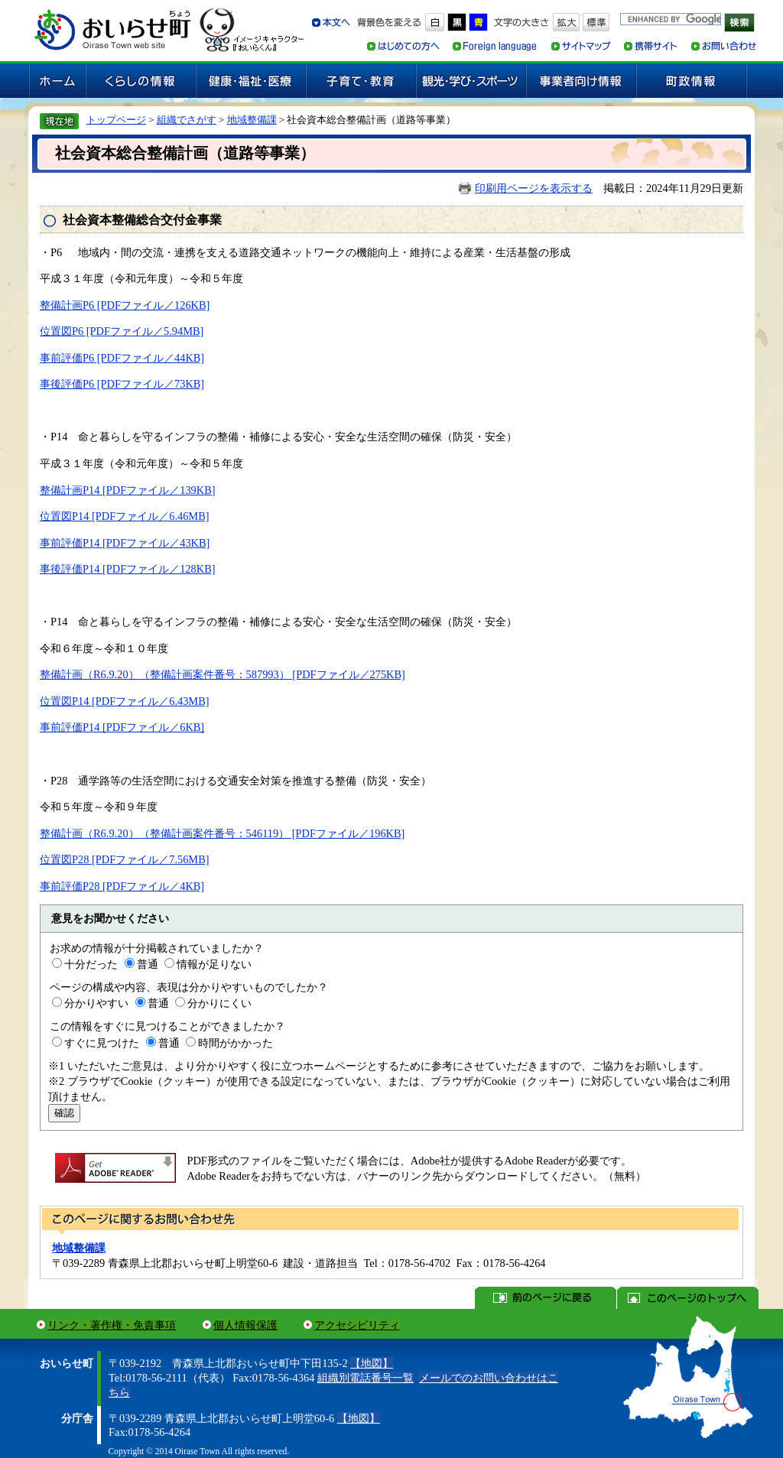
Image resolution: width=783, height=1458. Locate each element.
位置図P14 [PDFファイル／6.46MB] (125, 516)
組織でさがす (186, 119)
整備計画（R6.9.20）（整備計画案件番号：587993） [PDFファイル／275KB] (222, 674)
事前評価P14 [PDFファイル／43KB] (125, 543)
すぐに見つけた (101, 1043)
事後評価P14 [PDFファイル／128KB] (128, 569)
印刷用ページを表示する (534, 188)
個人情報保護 (245, 1325)
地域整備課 (252, 119)
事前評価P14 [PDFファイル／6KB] (122, 727)
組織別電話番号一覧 (365, 1378)
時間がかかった (235, 1043)
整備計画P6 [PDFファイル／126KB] (125, 305)
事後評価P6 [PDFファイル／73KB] (122, 384)
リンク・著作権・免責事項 (111, 1325)
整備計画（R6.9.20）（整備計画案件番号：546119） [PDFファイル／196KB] (222, 833)
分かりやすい (96, 1003)
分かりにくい (219, 1003)
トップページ (116, 119)
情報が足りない (214, 964)
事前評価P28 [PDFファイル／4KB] (122, 886)
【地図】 (371, 1363)
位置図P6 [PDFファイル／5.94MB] (121, 331)
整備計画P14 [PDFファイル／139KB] (128, 490)
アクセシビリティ (357, 1325)
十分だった (91, 964)
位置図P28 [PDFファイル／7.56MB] (125, 859)
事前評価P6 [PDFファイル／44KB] (122, 358)
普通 (147, 964)
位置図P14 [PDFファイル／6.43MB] (125, 701)
